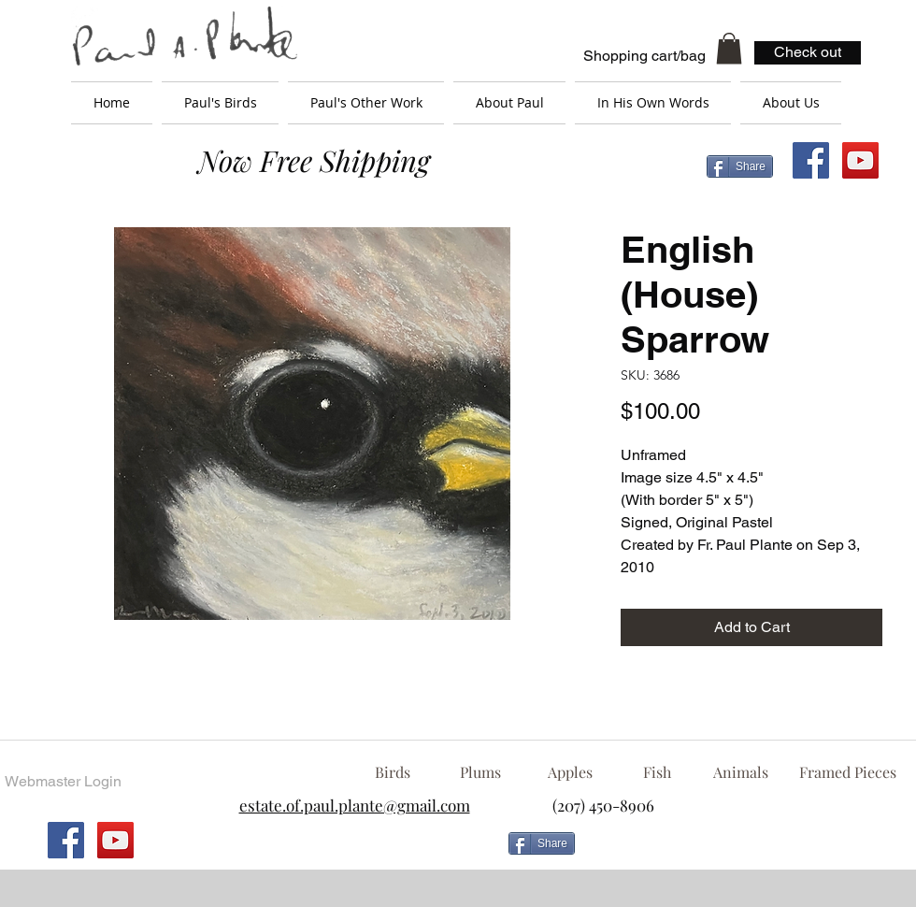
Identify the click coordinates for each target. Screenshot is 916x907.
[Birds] (392, 772)
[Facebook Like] (734, 851)
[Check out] (807, 53)
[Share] (740, 166)
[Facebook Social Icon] (811, 160)
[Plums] (480, 772)
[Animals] (740, 772)
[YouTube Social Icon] (860, 160)
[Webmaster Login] (63, 781)
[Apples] (569, 772)
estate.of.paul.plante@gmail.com (354, 805)
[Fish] (657, 772)
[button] (729, 48)
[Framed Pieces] (847, 772)
